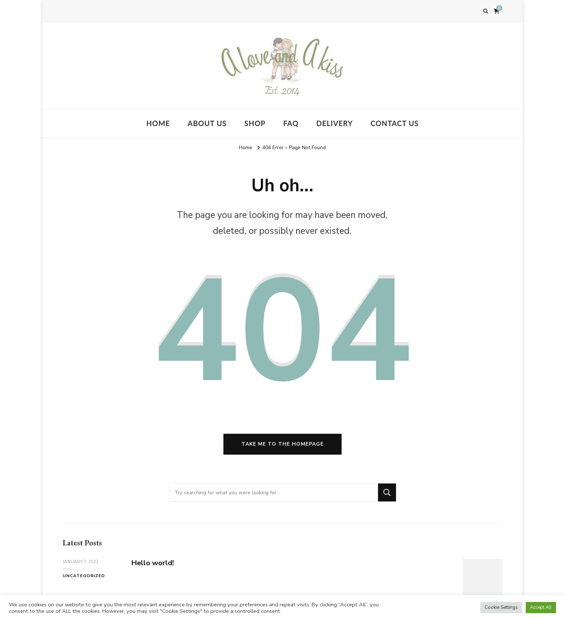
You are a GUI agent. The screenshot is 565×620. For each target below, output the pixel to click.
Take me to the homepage (282, 444)
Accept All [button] (541, 607)
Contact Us (394, 123)
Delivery (334, 123)
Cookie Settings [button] (501, 607)
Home (158, 123)
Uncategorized (84, 576)
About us (207, 123)
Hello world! (152, 563)
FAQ (291, 123)
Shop (255, 123)
